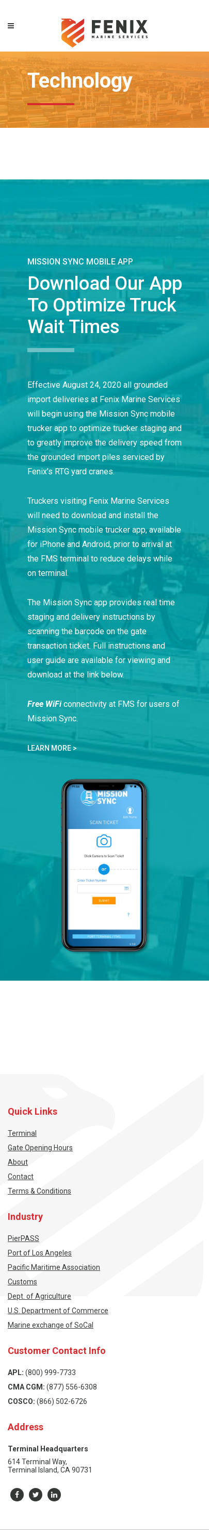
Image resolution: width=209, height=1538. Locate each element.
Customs (22, 1282)
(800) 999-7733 (50, 1372)
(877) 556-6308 (71, 1387)
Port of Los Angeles (40, 1253)
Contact (21, 1176)
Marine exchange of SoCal (50, 1325)
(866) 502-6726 (62, 1401)
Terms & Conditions (39, 1191)
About (18, 1162)
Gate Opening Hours (40, 1148)
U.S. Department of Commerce (58, 1311)
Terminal (22, 1133)
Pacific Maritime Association (54, 1267)
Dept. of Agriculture (39, 1296)
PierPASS (23, 1238)
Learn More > (52, 748)
